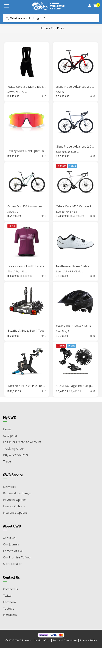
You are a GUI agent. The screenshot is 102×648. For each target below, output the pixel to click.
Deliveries (9, 487)
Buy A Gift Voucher (15, 455)
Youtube (8, 608)
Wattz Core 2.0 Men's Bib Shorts (29, 87)
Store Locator (12, 564)
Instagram (10, 615)
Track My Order (13, 449)
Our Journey (11, 544)
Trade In (8, 461)
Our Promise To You (17, 557)
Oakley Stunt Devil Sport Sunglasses (31, 151)
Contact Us (10, 589)
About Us (9, 538)
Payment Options (14, 500)
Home (44, 28)
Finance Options (14, 506)
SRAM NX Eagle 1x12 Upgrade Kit (78, 386)
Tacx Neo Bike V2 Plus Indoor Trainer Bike (35, 386)
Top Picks (57, 28)
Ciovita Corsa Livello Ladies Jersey (30, 266)
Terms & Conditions (65, 640)
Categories (10, 436)
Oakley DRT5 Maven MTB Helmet (78, 326)
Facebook (9, 602)
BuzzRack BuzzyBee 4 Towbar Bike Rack (34, 330)
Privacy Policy (88, 640)
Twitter (8, 595)
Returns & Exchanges (17, 493)
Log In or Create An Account (22, 442)
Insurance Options (15, 512)
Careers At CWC (13, 551)
